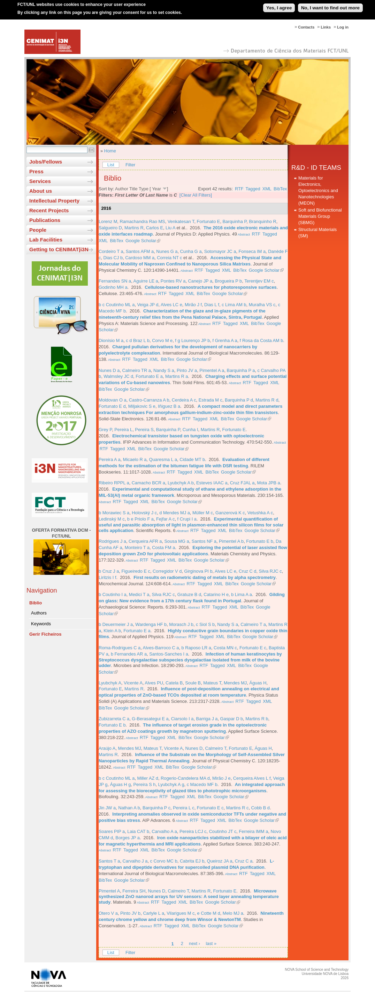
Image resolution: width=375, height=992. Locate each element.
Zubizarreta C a (114, 718)
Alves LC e (171, 304)
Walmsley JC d (118, 376)
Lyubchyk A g (171, 784)
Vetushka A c (260, 512)
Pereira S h (144, 784)
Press (36, 171)
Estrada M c (210, 400)
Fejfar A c (165, 519)
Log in (343, 27)
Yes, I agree (279, 4)
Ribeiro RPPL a (114, 482)
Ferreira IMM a (253, 831)
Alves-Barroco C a (161, 647)
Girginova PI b (198, 571)
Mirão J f (193, 304)
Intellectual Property (54, 201)
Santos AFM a (140, 251)
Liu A (170, 227)
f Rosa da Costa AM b (261, 340)
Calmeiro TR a (136, 370)
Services (40, 181)
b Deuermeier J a (116, 624)
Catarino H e (216, 594)
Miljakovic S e (141, 406)
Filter (130, 164)
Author (121, 188)
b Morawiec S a (114, 512)
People (37, 230)
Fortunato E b (259, 541)
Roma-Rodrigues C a (119, 647)
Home (110, 150)
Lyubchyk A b (181, 482)
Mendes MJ (235, 682)
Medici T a (139, 594)
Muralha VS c (262, 304)
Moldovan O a (113, 400)
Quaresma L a (163, 459)
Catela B (174, 682)
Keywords (41, 623)
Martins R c (237, 807)
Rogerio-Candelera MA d (185, 778)
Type (143, 188)
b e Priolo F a (140, 519)
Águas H (257, 682)
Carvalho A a (164, 831)
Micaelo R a (135, 459)
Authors (39, 613)
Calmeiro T (215, 748)
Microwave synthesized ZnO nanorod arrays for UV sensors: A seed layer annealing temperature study (189, 896)
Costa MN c (225, 647)
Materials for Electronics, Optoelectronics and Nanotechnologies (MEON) (318, 190)
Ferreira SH (133, 891)
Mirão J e (221, 778)
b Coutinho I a (113, 594)
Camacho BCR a (148, 482)
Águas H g (120, 784)
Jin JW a (107, 807)
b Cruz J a (109, 571)
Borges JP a (127, 837)
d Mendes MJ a (174, 512)
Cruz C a (244, 861)
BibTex (280, 188)
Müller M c (202, 512)
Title (133, 188)
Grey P (105, 429)
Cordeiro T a (111, 251)
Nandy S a (163, 370)
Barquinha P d (239, 400)
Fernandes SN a (115, 281)
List (110, 164)
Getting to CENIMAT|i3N (59, 249)
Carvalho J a (135, 861)
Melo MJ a (233, 913)
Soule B (193, 682)
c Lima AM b (234, 304)
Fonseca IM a (252, 251)
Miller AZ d (147, 778)
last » (211, 943)
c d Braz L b (138, 340)
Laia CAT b (138, 831)
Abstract (243, 234)
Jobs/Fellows (45, 162)
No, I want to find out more (330, 4)
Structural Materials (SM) (317, 232)
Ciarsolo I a (182, 718)
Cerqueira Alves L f (252, 778)
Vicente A (133, 682)
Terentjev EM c (259, 281)
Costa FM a (163, 547)
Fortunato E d (112, 406)
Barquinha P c (156, 807)
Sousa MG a (176, 541)
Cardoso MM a (139, 257)
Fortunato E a (149, 376)
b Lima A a (241, 594)
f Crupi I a (187, 519)
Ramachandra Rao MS (142, 221)
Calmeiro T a (253, 624)
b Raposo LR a (196, 647)
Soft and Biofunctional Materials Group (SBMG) (320, 216)
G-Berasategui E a (150, 718)
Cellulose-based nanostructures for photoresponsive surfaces (210, 287)
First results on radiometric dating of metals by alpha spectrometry (204, 577)
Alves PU (154, 682)
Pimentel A (109, 891)
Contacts (306, 27)
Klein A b (112, 630)
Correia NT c (169, 257)
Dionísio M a (111, 340)
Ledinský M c (112, 519)
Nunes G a (166, 251)
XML (266, 188)
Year (156, 188)
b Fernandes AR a (129, 654)
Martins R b (256, 718)
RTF (239, 188)
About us (40, 191)
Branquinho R (262, 221)
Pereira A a (110, 459)
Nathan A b (129, 807)
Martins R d (266, 400)
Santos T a (109, 861)
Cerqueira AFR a (145, 541)
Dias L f (211, 304)
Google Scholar (140, 240)
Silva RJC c (270, 571)
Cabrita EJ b (192, 861)
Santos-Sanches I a (168, 654)
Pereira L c (183, 807)
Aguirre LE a (145, 281)
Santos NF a (204, 541)
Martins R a (176, 376)
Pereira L (123, 429)
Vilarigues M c (180, 913)
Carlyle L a (153, 913)
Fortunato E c (252, 647)
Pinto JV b (130, 913)
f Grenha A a (225, 340)
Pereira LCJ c (193, 831)
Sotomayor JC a (220, 251)
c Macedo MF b (202, 784)
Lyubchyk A (110, 682)
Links (326, 27)
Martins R (134, 227)
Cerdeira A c (184, 400)
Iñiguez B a (169, 406)
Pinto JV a (187, 370)
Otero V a (108, 913)
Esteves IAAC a (212, 482)
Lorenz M (108, 221)
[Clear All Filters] (195, 195)
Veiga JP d (148, 304)
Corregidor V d (167, 571)
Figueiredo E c (135, 571)
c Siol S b (205, 624)
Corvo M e (162, 340)
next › (194, 943)
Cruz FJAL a (242, 482)
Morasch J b (181, 624)
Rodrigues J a (112, 541)
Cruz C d (248, 571)
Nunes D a (109, 370)
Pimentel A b (231, 541)
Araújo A (107, 748)
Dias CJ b (113, 257)
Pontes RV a (173, 281)
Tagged (253, 188)
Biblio (35, 602)
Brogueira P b (228, 281)
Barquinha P (235, 221)
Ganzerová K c (230, 512)
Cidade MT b (192, 459)
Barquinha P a (241, 370)
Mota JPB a (268, 482)
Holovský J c (144, 512)
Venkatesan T (181, 221)
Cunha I (190, 429)
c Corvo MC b (163, 861)
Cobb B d (260, 807)
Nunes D (194, 748)
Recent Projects (49, 210)
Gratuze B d (189, 594)
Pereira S (144, 429)
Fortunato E (208, 221)
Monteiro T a (137, 547)
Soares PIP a (112, 831)
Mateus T (212, 682)
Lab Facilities (45, 240)
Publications (44, 220)
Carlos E (154, 227)
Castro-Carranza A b (149, 400)
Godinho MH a (113, 287)
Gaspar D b (231, 718)
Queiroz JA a (219, 861)
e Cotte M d (208, 913)
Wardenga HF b (151, 624)
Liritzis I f (107, 577)
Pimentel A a (211, 370)
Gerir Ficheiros (45, 634)
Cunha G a (191, 251)
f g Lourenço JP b (192, 340)
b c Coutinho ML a (117, 304)
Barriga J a (207, 718)
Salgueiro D (110, 227)
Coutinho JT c (223, 831)
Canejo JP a (200, 281)
